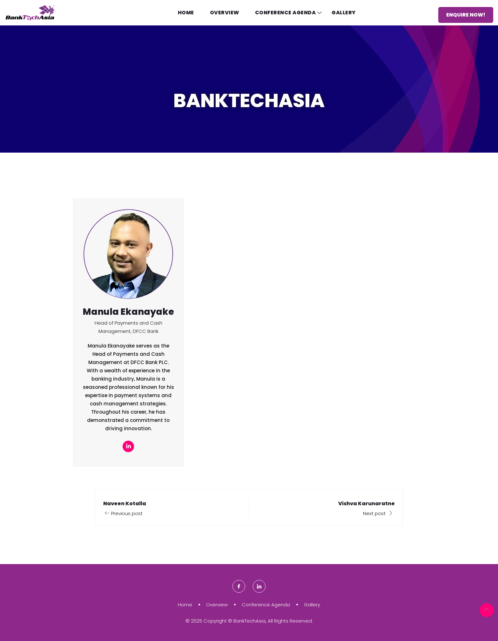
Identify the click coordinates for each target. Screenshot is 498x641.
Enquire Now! (465, 14)
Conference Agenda (285, 12)
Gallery (344, 12)
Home (186, 12)
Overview (224, 12)
